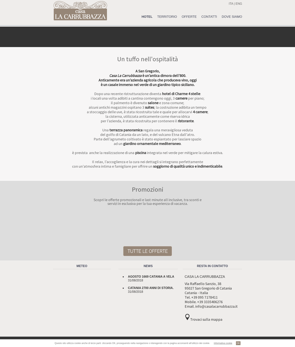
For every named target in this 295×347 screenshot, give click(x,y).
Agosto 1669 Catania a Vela (151, 276)
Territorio (167, 17)
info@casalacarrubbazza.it (216, 306)
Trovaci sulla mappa (206, 319)
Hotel (147, 17)
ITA (231, 3)
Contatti (209, 17)
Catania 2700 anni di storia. (151, 288)
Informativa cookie (223, 343)
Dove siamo (232, 17)
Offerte (189, 17)
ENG (239, 3)
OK (238, 343)
